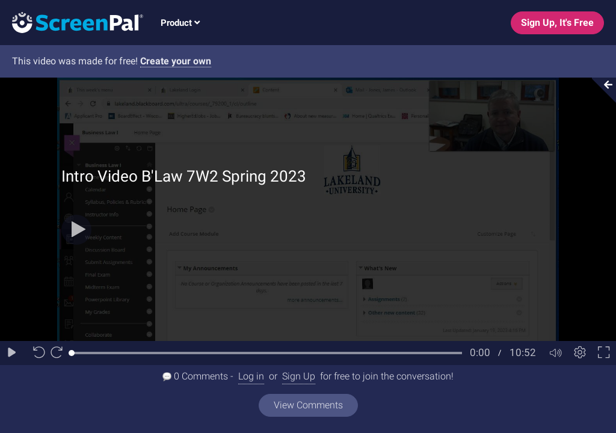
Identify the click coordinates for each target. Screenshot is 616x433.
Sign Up (298, 376)
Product (180, 22)
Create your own (175, 61)
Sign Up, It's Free (557, 22)
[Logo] (71, 22)
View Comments (308, 405)
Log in (251, 376)
